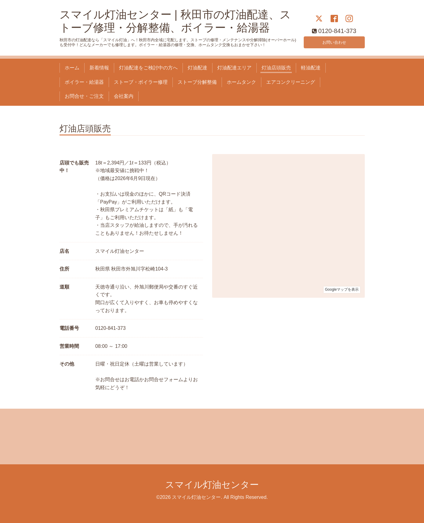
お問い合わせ (334, 41)
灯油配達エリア (234, 67)
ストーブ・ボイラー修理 (141, 82)
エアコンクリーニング (290, 82)
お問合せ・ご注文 (84, 96)
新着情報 (99, 67)
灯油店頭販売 (276, 67)
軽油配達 (311, 67)
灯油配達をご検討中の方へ (148, 67)
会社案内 (123, 96)
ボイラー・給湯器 (84, 82)
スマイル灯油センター (212, 485)
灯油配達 (197, 67)
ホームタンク (241, 82)
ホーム (72, 67)
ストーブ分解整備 (197, 82)
